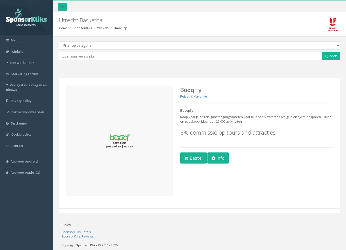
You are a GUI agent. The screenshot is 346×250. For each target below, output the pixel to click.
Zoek (331, 56)
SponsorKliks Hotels (76, 232)
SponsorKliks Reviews (77, 236)
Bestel (193, 158)
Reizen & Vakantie (193, 96)
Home (63, 28)
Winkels (103, 28)
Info (218, 158)
